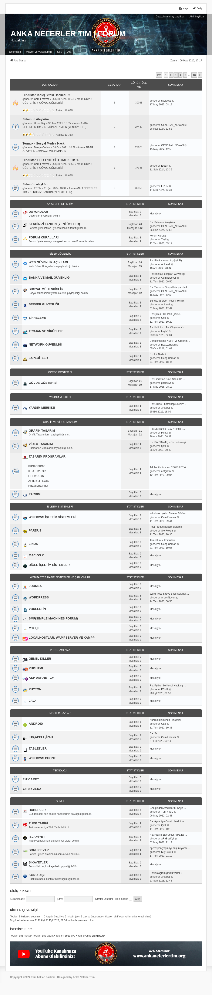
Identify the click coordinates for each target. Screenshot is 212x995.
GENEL (60, 801)
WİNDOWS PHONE (42, 758)
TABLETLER (38, 748)
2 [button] (170, 75)
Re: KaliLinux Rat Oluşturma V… (168, 327)
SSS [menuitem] (59, 51)
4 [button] (180, 75)
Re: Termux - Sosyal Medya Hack (169, 287)
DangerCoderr (42, 147)
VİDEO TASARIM (41, 444)
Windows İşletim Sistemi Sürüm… (169, 513)
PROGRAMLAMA (60, 650)
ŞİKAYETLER (38, 862)
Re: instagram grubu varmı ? (166, 873)
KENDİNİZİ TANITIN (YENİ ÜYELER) (65, 127)
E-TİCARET (31, 779)
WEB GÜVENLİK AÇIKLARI (48, 262)
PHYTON (35, 689)
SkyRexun (167, 530)
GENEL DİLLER (40, 658)
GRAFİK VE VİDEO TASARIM (60, 422)
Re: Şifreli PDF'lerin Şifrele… (166, 314)
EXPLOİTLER (38, 358)
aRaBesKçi (167, 838)
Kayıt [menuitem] (183, 8)
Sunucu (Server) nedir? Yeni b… (168, 300)
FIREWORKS (36, 476)
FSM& (164, 689)
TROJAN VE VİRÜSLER (46, 331)
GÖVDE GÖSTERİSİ (51, 102)
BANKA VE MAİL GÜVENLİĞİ (50, 277)
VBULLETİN (37, 609)
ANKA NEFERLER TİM (60, 204)
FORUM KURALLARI (44, 237)
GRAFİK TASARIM (42, 430)
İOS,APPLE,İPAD (41, 737)
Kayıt (27, 891)
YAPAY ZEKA (32, 789)
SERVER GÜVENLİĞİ (44, 304)
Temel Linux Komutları (162, 540)
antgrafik (166, 471)
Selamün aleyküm (35, 184)
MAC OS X (36, 555)
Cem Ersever (41, 99)
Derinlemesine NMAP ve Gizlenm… (170, 340)
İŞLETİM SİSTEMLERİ (60, 506)
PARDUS (35, 530)
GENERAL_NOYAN (172, 124)
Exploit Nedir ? (158, 354)
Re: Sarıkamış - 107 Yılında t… (167, 428)
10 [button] (194, 75)
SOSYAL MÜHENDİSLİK (52, 151)
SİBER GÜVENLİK (60, 253)
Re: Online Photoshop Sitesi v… (168, 404)
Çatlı (163, 317)
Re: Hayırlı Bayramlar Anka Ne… (168, 834)
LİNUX (33, 544)
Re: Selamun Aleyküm (162, 222)
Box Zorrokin (168, 344)
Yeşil (163, 239)
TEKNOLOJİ (60, 770)
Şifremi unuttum (104, 898)
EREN (164, 165)
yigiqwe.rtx (98, 935)
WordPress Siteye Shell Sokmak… (169, 593)
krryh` (164, 331)
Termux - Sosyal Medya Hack (43, 143)
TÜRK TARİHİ (38, 823)
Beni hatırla (123, 898)
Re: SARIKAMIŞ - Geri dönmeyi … (169, 442)
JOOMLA (35, 586)
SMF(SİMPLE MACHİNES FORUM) (53, 618)
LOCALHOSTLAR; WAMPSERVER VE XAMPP (62, 637)
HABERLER (37, 810)
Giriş (14, 891)
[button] (159, 75)
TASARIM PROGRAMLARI (47, 456)
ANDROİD (36, 723)
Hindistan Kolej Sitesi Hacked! (45, 95)
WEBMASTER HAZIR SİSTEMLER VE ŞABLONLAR (60, 577)
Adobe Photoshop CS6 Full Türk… (169, 467)
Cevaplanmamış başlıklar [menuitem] (170, 16)
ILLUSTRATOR (37, 471)
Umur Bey (39, 123)
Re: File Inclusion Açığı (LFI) (166, 260)
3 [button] (175, 75)
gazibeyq (166, 100)
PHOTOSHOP (36, 466)
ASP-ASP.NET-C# (41, 677)
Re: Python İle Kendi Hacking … (168, 685)
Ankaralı (166, 264)
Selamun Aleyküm (36, 119)
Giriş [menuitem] (197, 8)
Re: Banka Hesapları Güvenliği (167, 273)
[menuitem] (14, 52)
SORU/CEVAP (39, 850)
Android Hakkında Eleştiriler (165, 720)
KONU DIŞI (36, 875)
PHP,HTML (36, 668)
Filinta (164, 432)
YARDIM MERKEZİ (60, 397)
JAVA (32, 700)
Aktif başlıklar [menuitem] (197, 16)
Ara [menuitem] (69, 51)
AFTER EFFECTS (38, 480)
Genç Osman (168, 358)
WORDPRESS (39, 597)
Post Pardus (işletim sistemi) (166, 526)
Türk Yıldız (167, 811)
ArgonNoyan (168, 597)
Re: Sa (154, 733)
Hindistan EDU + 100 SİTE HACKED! (49, 160)
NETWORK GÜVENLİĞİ (45, 344)
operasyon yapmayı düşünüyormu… (170, 848)
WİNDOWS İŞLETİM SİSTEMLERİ (52, 517)
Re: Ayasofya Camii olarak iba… (168, 821)
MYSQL (34, 628)
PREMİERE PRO (38, 485)
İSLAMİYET (37, 836)
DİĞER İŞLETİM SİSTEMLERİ (50, 565)
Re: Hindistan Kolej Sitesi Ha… (167, 379)
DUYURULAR (38, 211)
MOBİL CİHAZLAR (60, 713)
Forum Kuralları (158, 235)
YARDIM (34, 494)
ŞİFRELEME (37, 317)
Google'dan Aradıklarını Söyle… (168, 807)
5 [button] (185, 75)
